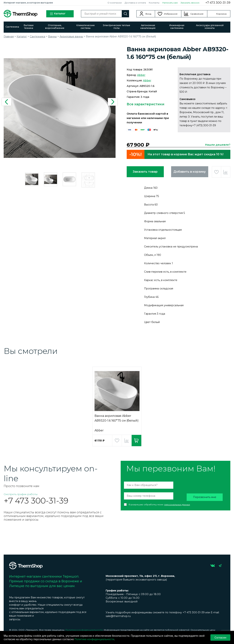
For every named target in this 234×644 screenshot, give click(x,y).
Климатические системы (85, 26)
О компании (114, 2)
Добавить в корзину (189, 171)
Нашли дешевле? (217, 144)
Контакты (154, 2)
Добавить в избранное (216, 172)
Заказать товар (145, 171)
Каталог (58, 14)
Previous (6, 102)
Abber (141, 75)
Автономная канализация (147, 26)
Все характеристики (145, 104)
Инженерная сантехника (176, 26)
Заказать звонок (190, 2)
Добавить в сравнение (225, 172)
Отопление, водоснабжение (54, 26)
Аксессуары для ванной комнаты (210, 26)
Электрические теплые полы (116, 26)
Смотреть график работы (20, 494)
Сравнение (196, 13)
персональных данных (177, 504)
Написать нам (170, 2)
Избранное (171, 13)
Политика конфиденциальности (84, 629)
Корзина (221, 13)
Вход (148, 13)
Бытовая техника (28, 26)
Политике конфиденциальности (94, 639)
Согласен (220, 637)
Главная (9, 36)
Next (112, 102)
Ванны (52, 36)
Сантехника (12, 26)
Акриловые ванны (71, 36)
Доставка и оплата (135, 2)
